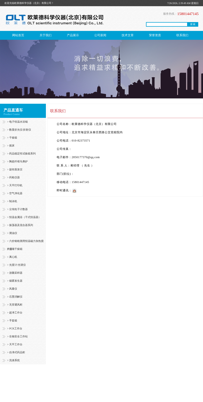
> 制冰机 (12, 201)
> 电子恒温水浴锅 (17, 121)
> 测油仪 (12, 233)
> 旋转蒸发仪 (14, 169)
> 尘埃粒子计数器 (17, 209)
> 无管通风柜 (14, 304)
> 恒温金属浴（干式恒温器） (24, 217)
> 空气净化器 (14, 193)
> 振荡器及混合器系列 (20, 225)
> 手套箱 (12, 320)
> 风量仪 (12, 288)
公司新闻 (100, 35)
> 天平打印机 (14, 185)
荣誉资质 (155, 35)
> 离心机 (12, 257)
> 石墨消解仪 (14, 296)
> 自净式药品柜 (16, 352)
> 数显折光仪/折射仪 (19, 129)
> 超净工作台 (14, 312)
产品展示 (73, 35)
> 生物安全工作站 (17, 336)
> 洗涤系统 (13, 360)
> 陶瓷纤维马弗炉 (17, 161)
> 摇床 (10, 145)
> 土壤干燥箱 (14, 249)
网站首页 (18, 35)
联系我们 (182, 35)
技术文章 (128, 35)
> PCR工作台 (14, 328)
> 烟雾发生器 (14, 280)
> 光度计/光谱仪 (16, 264)
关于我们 (46, 35)
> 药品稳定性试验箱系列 (21, 153)
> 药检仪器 (13, 177)
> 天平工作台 (14, 344)
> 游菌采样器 (14, 272)
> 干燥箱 (12, 137)
